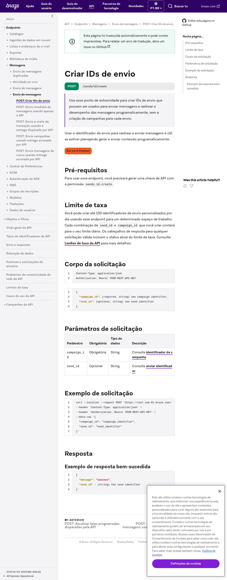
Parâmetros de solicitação (201, 67)
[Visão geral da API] (18, 231)
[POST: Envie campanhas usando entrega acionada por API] (33, 144)
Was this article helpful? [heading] (201, 183)
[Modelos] (15, 201)
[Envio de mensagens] (27, 92)
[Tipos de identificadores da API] (28, 240)
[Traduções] (17, 208)
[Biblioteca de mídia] (23, 63)
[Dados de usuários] (22, 214)
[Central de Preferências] (26, 170)
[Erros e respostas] (18, 248)
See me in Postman (78, 154)
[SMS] (13, 189)
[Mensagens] (17, 69)
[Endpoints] (13, 31)
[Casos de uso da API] (20, 300)
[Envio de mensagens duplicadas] (27, 77)
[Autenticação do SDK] (25, 182)
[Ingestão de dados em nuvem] (30, 44)
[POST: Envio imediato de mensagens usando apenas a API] (35, 115)
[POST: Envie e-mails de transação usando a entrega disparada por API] (34, 129)
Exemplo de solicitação (199, 74)
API (67, 27)
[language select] (130, 8)
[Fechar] (219, 491)
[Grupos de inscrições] (24, 195)
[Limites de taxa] (17, 291)
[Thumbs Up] (186, 190)
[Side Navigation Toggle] (52, 20)
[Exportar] (15, 56)
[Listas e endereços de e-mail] (30, 50)
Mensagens (99, 27)
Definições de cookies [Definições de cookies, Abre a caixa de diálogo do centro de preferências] (186, 563)
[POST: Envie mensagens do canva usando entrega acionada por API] (35, 158)
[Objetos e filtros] (17, 223)
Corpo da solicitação (198, 60)
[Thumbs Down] (192, 190)
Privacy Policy (125, 545)
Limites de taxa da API (82, 247)
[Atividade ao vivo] (25, 86)
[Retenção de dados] (19, 257)
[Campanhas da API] (19, 308)
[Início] (10, 23)
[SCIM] (13, 176)
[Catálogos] (17, 38)
